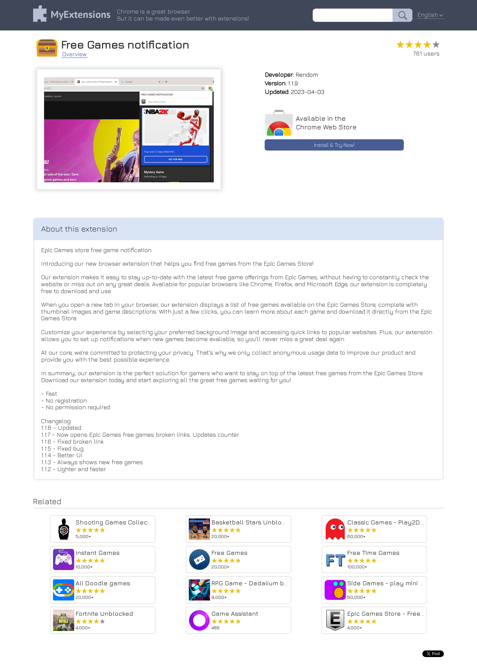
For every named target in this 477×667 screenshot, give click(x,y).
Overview (74, 54)
